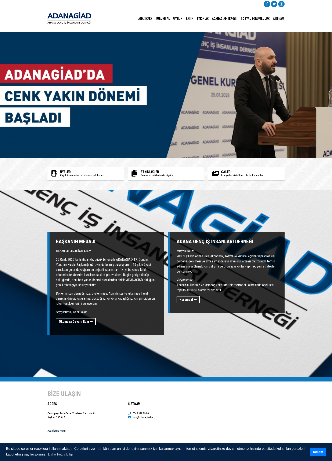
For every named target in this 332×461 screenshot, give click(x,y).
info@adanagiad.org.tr (143, 417)
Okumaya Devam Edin (76, 322)
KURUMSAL (162, 18)
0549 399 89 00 (138, 413)
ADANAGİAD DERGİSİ (225, 18)
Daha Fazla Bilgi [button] (60, 454)
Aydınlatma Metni (56, 430)
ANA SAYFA (145, 18)
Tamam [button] (318, 452)
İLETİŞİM (278, 18)
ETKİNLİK (203, 18)
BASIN (190, 18)
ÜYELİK (177, 18)
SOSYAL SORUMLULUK (255, 18)
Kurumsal (188, 300)
